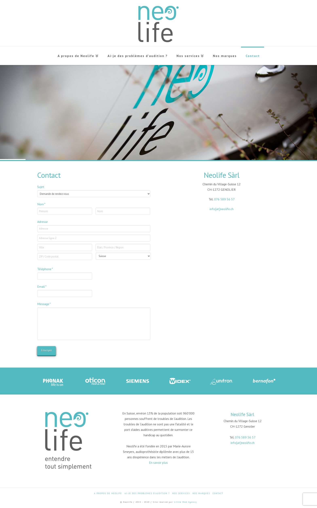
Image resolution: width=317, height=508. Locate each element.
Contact (218, 493)
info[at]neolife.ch (222, 209)
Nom (41, 204)
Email (42, 287)
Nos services (181, 493)
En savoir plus (158, 463)
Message (44, 304)
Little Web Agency (185, 502)
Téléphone (45, 269)
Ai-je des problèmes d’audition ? (147, 493)
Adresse (42, 222)
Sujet (40, 187)
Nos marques (201, 493)
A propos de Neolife (108, 493)
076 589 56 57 (224, 199)
